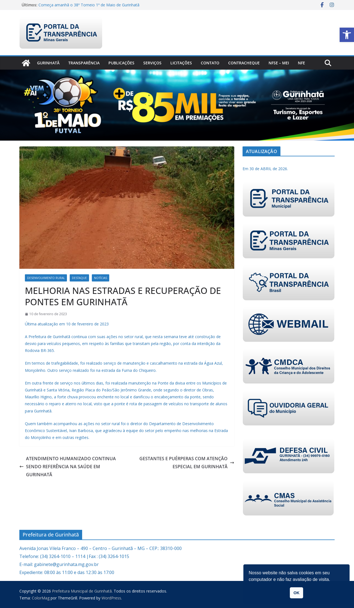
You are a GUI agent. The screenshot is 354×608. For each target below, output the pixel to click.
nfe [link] (301, 62)
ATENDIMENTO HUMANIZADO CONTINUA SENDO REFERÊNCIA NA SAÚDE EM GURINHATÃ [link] (67, 467)
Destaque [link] (79, 278)
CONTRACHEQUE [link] (244, 62)
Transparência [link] (84, 62)
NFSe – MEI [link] (279, 62)
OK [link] (296, 593)
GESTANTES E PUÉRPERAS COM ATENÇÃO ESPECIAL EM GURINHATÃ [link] (186, 463)
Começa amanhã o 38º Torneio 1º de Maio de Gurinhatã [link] (88, 4)
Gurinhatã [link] (48, 62)
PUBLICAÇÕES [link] (121, 62)
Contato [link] (210, 62)
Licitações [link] (181, 62)
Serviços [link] (152, 62)
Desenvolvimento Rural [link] (46, 278)
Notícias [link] (100, 278)
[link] (347, 35)
